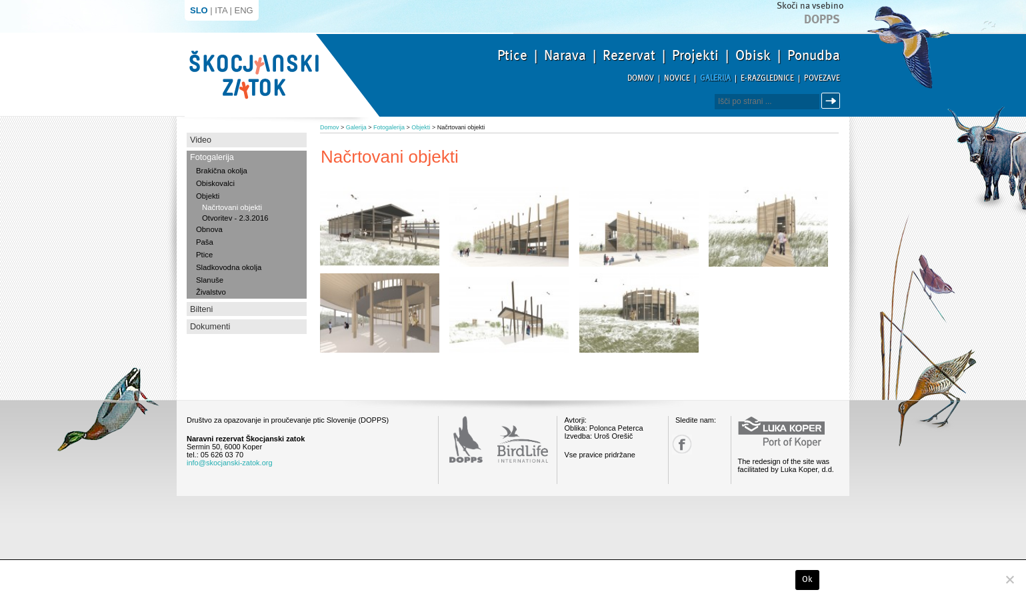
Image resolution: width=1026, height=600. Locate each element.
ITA (221, 10)
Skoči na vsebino (810, 5)
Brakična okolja (221, 171)
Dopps (822, 19)
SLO (199, 10)
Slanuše (209, 280)
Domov (640, 78)
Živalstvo (211, 292)
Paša (204, 242)
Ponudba (813, 55)
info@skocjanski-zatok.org (230, 463)
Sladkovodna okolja (228, 267)
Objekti (207, 196)
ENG (244, 10)
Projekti (695, 55)
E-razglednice (767, 78)
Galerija (715, 78)
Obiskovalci (215, 183)
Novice (677, 78)
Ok (807, 579)
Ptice (512, 55)
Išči (832, 101)
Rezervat (629, 55)
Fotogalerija (212, 157)
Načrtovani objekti (232, 207)
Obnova (209, 229)
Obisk (753, 55)
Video (200, 140)
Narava (565, 55)
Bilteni (201, 309)
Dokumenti (210, 326)
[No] (1009, 579)
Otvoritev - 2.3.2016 (235, 218)
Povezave (822, 78)
